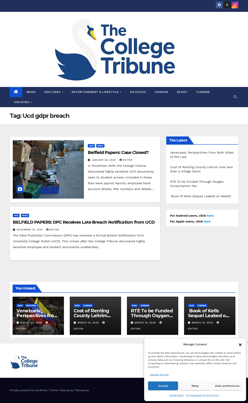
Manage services (159, 374)
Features (53, 92)
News (31, 92)
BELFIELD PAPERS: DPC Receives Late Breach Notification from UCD (84, 222)
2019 (16, 215)
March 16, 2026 (89, 322)
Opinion (161, 92)
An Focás (138, 92)
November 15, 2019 (30, 229)
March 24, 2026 (31, 322)
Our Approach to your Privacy (202, 395)
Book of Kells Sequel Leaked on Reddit (200, 196)
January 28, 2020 (104, 160)
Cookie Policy (176, 395)
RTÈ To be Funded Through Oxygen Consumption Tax (152, 315)
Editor (126, 160)
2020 (91, 146)
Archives (22, 102)
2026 (20, 305)
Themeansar (81, 390)
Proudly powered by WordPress (29, 390)
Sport (182, 92)
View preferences (227, 386)
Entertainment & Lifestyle (96, 92)
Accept (163, 386)
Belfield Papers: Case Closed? (118, 152)
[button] (240, 344)
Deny (195, 386)
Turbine (203, 92)
